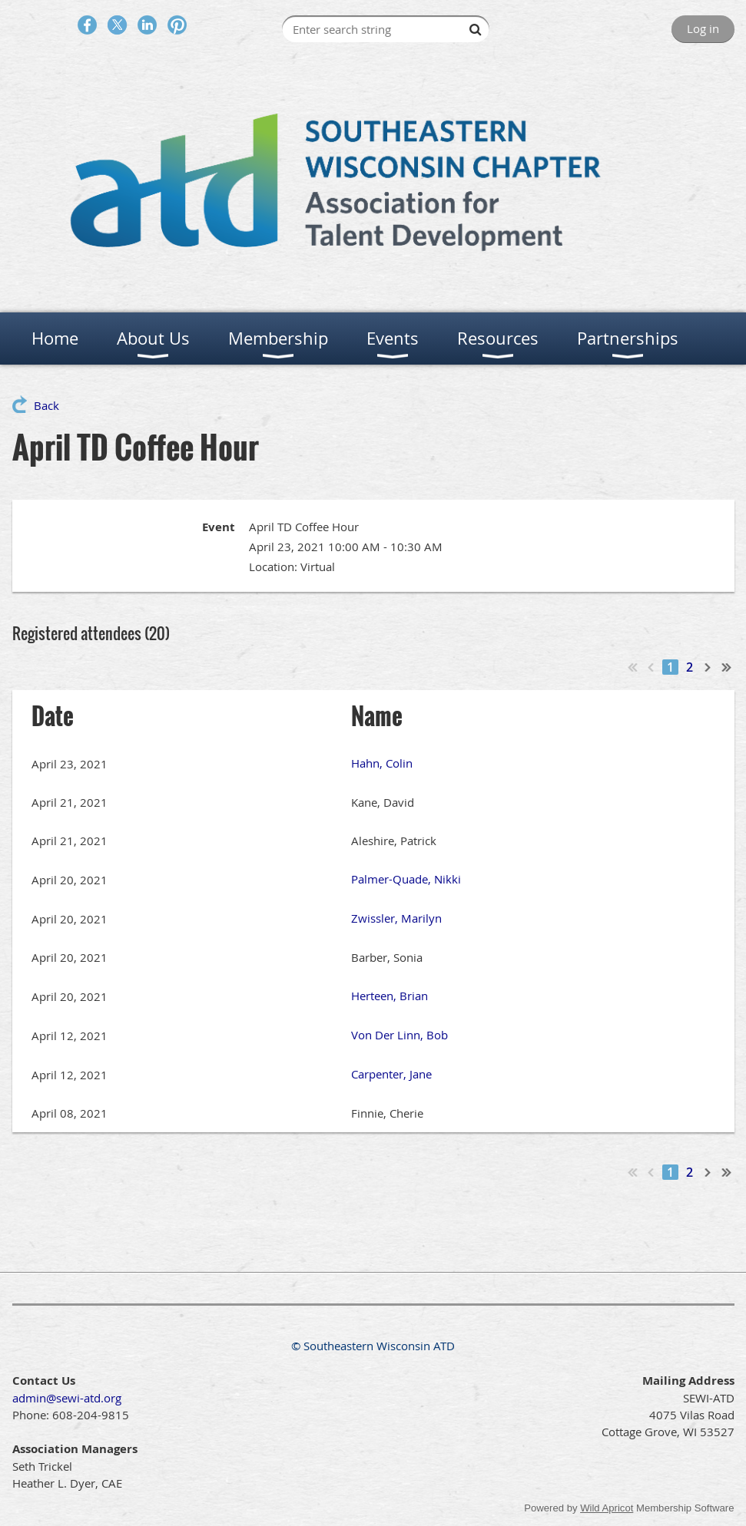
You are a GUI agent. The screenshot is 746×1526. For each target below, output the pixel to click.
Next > (708, 667)
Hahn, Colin (382, 763)
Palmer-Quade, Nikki (406, 879)
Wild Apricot (606, 1508)
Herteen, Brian (389, 995)
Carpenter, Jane (391, 1074)
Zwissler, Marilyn (396, 918)
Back (46, 405)
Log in (703, 28)
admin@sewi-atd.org (66, 1397)
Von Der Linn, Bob (399, 1034)
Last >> (726, 667)
